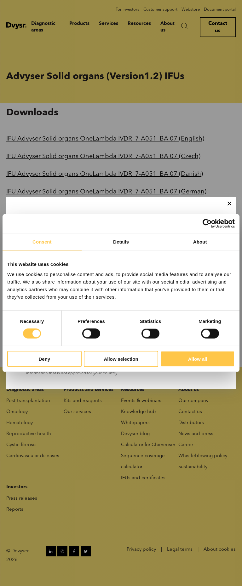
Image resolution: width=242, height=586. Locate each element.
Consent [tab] (42, 241)
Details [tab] (121, 241)
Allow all (197, 358)
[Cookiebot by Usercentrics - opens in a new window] (207, 223)
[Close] (229, 203)
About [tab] (200, 241)
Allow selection (121, 358)
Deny (44, 358)
